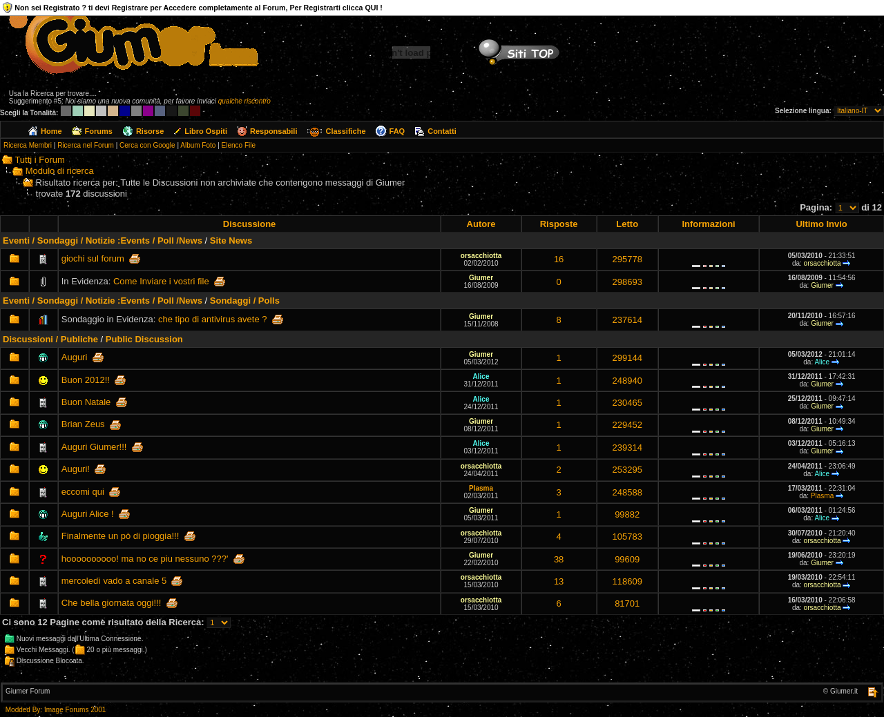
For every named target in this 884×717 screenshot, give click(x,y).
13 (559, 581)
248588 (627, 492)
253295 (627, 469)
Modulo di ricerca (60, 171)
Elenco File (239, 145)
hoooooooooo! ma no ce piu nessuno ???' (145, 558)
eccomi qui (82, 492)
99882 (627, 514)
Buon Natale (86, 402)
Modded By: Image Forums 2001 (56, 710)
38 (559, 559)
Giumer (481, 278)
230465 (627, 402)
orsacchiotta (481, 255)
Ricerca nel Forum (85, 145)
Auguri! (75, 469)
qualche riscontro (244, 101)
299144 (627, 358)
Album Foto (197, 145)
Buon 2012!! (85, 380)
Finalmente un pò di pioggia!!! (120, 536)
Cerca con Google (147, 145)
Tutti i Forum (39, 160)
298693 (627, 282)
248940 (627, 380)
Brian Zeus (83, 424)
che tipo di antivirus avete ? (212, 319)
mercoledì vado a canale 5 (113, 581)
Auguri (74, 357)
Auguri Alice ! (87, 514)
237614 (627, 320)
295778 (627, 259)
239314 (627, 447)
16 (559, 259)
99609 (627, 559)
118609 (627, 581)
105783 (627, 536)
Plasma (481, 488)
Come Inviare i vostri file (161, 281)
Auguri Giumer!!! (94, 447)
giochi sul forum (92, 258)
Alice (821, 362)
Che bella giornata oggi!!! (111, 603)
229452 (627, 425)
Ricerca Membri (27, 145)
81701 (627, 603)
